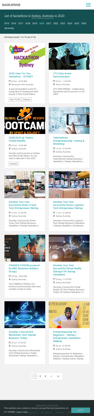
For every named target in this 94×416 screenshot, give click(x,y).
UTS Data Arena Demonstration (62, 75)
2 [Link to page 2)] (40, 376)
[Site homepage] (11, 5)
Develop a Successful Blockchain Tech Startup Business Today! (22, 335)
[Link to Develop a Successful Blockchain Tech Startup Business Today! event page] (24, 314)
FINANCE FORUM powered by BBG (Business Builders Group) (24, 268)
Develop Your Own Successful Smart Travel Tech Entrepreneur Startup (24, 205)
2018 (27, 23)
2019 (34, 23)
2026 (83, 23)
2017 (20, 23)
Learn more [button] (22, 412)
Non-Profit (15, 99)
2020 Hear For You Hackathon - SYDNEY (21, 75)
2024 (69, 23)
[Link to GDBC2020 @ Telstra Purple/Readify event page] (24, 120)
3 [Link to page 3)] (45, 376)
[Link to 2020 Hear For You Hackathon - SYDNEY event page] (24, 56)
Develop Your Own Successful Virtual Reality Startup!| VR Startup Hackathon (67, 270)
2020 (41, 23)
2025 (76, 23)
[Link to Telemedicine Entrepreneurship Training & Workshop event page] (69, 120)
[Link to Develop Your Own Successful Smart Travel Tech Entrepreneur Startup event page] (24, 184)
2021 (48, 23)
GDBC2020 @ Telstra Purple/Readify (21, 139)
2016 (13, 23)
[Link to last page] (58, 376)
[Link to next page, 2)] (51, 376)
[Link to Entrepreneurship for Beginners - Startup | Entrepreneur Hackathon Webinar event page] (69, 314)
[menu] (88, 4)
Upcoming (9, 28)
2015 (6, 23)
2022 (55, 23)
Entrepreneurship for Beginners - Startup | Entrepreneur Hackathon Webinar (67, 336)
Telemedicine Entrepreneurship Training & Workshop (68, 140)
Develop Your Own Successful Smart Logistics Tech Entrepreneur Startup (68, 205)
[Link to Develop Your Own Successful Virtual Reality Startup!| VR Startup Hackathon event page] (69, 248)
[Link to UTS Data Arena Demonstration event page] (69, 56)
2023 (62, 23)
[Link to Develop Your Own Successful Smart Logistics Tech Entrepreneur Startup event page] (69, 184)
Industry (26, 99)
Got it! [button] (80, 410)
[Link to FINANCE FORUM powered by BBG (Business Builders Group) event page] (24, 248)
